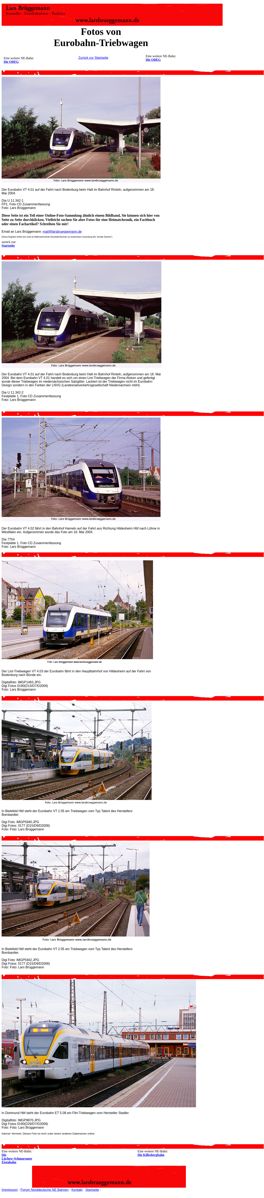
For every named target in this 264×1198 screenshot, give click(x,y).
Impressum (10, 1190)
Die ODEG (153, 59)
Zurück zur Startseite (93, 57)
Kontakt (76, 1190)
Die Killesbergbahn (151, 1155)
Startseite (92, 1190)
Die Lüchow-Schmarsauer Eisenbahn (17, 1158)
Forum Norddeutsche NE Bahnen (44, 1190)
